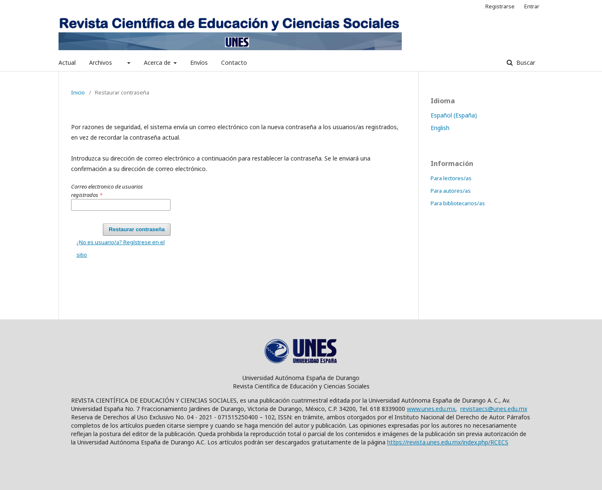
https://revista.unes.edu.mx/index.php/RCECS (447, 442)
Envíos (199, 62)
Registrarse (500, 6)
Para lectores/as (451, 178)
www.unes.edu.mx (431, 409)
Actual (67, 62)
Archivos (100, 62)
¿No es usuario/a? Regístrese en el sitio (121, 248)
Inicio (78, 92)
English (440, 128)
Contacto (234, 62)
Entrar (531, 6)
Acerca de (158, 62)
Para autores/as (451, 190)
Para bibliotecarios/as (458, 203)
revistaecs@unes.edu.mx (493, 409)
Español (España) (454, 115)
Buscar (525, 62)
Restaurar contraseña (137, 229)
